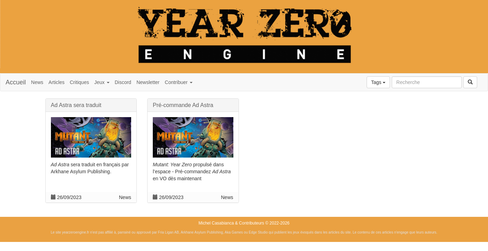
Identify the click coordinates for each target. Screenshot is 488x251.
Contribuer (178, 82)
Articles (56, 82)
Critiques (79, 82)
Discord (123, 82)
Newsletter (147, 82)
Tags (378, 82)
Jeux (101, 82)
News (37, 82)
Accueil (16, 82)
